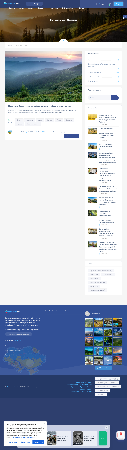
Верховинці (29, 120)
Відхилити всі (25, 442)
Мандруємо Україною (13, 387)
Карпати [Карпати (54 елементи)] (94, 274)
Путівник (21, 8)
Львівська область (69, 8)
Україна (19, 124)
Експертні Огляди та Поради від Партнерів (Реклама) (101, 65)
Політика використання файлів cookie (23, 437)
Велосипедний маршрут (78, 391)
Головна (12, 8)
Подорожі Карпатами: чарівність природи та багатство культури (39, 106)
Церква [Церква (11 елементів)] (101, 394)
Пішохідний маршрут (86, 389)
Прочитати (72, 136)
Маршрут (32, 8)
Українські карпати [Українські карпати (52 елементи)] (97, 290)
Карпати (49, 120)
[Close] (45, 423)
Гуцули (40, 120)
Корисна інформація (59, 132)
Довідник (83, 8)
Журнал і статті (54, 8)
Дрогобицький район (86, 384)
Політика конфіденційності (13, 350)
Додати (118, 4)
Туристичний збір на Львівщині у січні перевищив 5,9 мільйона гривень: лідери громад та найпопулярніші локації (108, 157)
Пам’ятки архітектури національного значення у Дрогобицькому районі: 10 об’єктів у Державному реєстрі (108, 247)
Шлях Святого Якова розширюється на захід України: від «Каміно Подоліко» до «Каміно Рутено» (107, 133)
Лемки (59, 120)
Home (10, 45)
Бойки (19, 120)
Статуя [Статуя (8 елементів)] (115, 386)
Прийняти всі (38, 442)
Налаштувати (12, 442)
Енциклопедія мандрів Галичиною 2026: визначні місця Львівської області (108, 189)
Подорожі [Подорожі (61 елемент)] (94, 278)
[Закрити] (106, 427)
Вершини (42, 8)
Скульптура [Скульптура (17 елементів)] (102, 386)
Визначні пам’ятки (80, 382)
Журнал (90, 382)
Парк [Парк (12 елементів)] (114, 382)
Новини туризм (93, 81)
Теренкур (89, 391)
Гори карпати (48, 132)
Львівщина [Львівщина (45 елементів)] (108, 274)
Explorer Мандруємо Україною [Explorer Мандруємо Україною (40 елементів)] (101, 270)
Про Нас (7, 355)
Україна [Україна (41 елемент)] (94, 286)
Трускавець (74, 387)
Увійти (102, 4)
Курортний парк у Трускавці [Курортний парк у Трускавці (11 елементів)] (107, 379)
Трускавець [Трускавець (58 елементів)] (102, 390)
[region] (25, 433)
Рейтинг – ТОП (94, 77)
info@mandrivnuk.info (23, 334)
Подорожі (69, 120)
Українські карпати (33, 124)
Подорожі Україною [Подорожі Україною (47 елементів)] (97, 282)
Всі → (102, 438)
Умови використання (12, 346)
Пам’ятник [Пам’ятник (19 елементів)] (102, 382)
